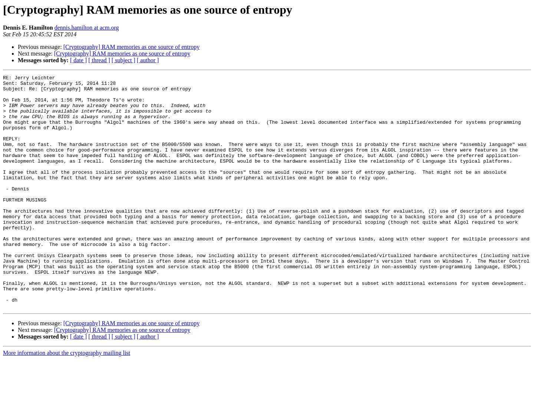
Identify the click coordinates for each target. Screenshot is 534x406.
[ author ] (148, 60)
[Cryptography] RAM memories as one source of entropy (131, 47)
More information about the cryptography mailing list (66, 399)
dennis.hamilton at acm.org (87, 27)
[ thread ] (99, 60)
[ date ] (78, 60)
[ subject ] (123, 60)
